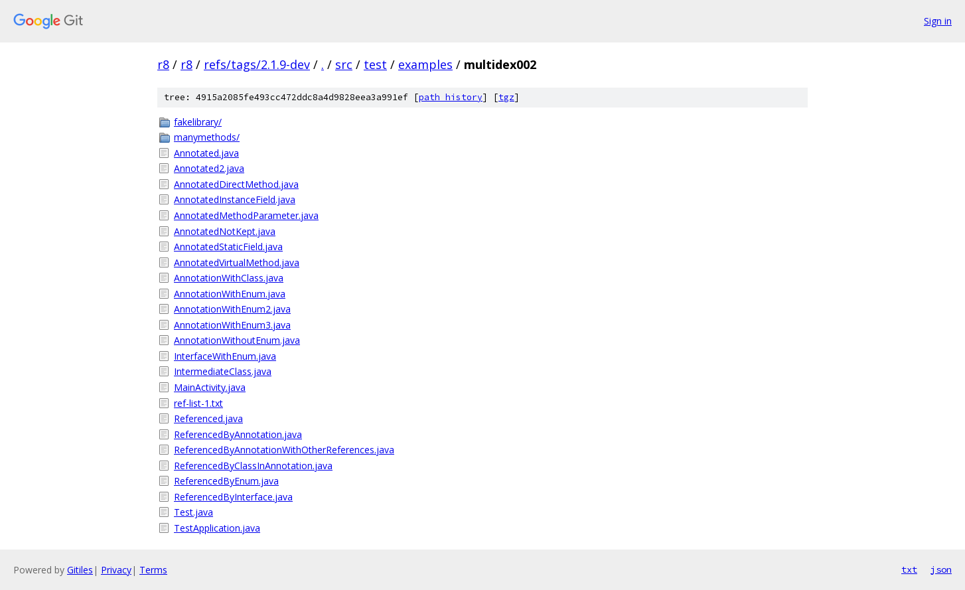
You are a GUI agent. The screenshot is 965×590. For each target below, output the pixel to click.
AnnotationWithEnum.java (229, 293)
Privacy (116, 569)
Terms (153, 569)
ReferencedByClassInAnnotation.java (253, 465)
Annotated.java (206, 153)
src (343, 64)
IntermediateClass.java (222, 371)
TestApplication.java (217, 528)
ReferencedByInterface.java (233, 496)
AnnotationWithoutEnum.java (237, 340)
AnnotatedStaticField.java (228, 246)
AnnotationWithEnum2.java (232, 309)
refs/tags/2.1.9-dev (257, 64)
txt (909, 569)
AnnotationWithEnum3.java (232, 325)
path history (450, 97)
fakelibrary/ (198, 121)
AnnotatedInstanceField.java (234, 199)
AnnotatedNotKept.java (224, 231)
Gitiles (80, 569)
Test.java (193, 512)
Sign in (938, 21)
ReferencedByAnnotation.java (238, 434)
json (941, 569)
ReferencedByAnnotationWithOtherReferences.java (284, 449)
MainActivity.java (210, 387)
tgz (506, 97)
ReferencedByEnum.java (226, 481)
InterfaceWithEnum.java (225, 356)
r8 (163, 64)
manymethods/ (207, 137)
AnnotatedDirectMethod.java (236, 184)
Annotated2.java (209, 168)
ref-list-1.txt (198, 403)
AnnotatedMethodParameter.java (246, 215)
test (375, 64)
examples (425, 64)
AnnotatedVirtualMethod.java (236, 262)
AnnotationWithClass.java (228, 277)
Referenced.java (208, 418)
